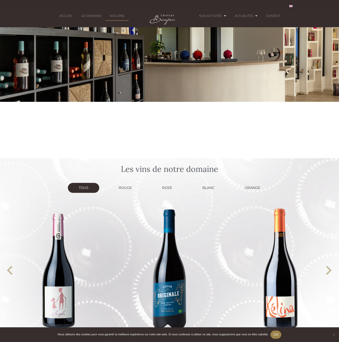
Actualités (246, 15)
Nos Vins (117, 16)
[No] (333, 334)
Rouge (125, 188)
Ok (275, 334)
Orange (252, 188)
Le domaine (91, 16)
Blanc (208, 188)
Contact (273, 16)
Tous (83, 188)
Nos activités (212, 15)
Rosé (167, 188)
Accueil (66, 16)
